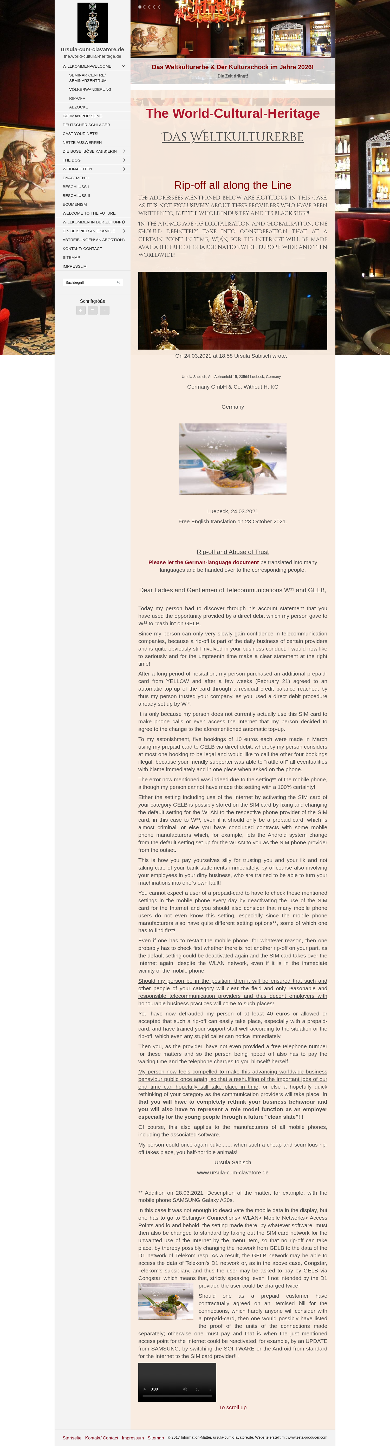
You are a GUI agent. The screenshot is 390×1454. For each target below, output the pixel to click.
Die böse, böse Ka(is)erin (90, 151)
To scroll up (232, 1407)
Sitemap (71, 257)
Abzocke (78, 107)
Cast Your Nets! (80, 133)
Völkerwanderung (90, 89)
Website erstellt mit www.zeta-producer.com (291, 1437)
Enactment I (76, 178)
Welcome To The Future (89, 213)
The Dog (72, 160)
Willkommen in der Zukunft (93, 222)
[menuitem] (94, 86)
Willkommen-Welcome (87, 66)
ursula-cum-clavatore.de (92, 49)
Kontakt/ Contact (82, 248)
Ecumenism (75, 204)
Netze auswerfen (82, 142)
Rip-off (77, 98)
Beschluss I (76, 186)
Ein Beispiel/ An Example (89, 231)
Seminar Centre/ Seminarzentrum (88, 78)
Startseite (72, 1437)
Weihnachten (77, 169)
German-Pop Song (82, 116)
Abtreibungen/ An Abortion (93, 239)
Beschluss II (76, 195)
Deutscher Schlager (86, 125)
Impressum (75, 266)
